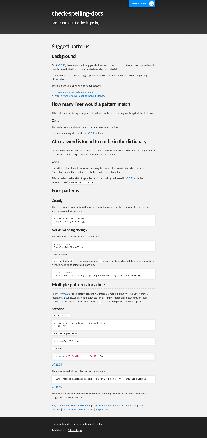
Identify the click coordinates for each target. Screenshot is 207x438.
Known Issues (129, 405)
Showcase (63, 405)
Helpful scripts (103, 409)
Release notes (86, 409)
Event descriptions (80, 405)
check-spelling (95, 424)
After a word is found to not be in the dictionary (80, 95)
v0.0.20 (61, 65)
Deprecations (70, 409)
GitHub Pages (75, 430)
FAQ (54, 405)
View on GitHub (138, 3)
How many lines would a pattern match (75, 92)
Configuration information (106, 405)
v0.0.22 (130, 178)
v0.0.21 (92, 133)
